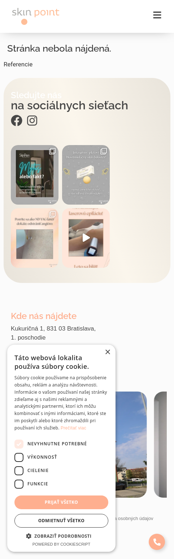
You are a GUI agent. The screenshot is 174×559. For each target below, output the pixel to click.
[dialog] (61, 448)
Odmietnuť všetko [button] (61, 520)
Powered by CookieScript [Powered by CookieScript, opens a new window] (61, 544)
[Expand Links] (157, 542)
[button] (61, 536)
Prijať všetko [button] (61, 502)
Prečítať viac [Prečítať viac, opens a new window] (73, 428)
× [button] (107, 352)
